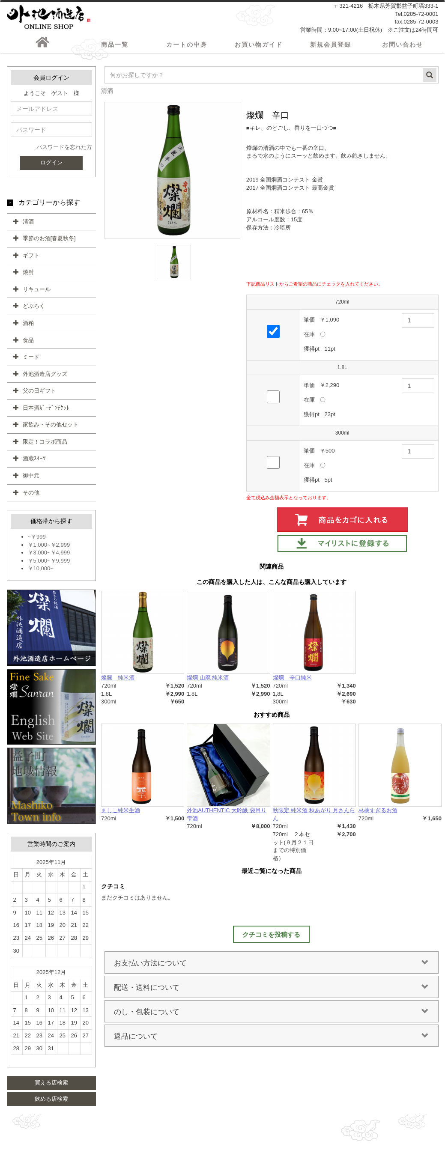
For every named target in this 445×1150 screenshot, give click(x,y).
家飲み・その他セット (50, 428)
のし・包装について (271, 1015)
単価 (309, 322)
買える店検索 (51, 1085)
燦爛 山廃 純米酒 (208, 681)
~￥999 (37, 540)
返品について (271, 1039)
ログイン (51, 165)
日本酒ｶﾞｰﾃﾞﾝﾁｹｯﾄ (46, 411)
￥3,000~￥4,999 (49, 556)
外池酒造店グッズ (45, 377)
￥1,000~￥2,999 (49, 548)
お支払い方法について (271, 966)
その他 (31, 495)
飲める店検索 (51, 1102)
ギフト (31, 258)
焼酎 (28, 275)
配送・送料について (271, 990)
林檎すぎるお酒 (377, 813)
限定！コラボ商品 (45, 444)
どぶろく (34, 309)
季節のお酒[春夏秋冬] (49, 241)
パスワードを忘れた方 (64, 150)
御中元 (31, 478)
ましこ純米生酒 (120, 813)
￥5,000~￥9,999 (49, 563)
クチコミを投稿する (271, 937)
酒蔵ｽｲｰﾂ (34, 462)
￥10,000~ (41, 572)
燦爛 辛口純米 (292, 681)
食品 (28, 343)
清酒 (28, 224)
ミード (31, 360)
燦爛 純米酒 (117, 681)
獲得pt (312, 352)
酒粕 (28, 326)
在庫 (309, 337)
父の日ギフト (39, 394)
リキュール (37, 292)
